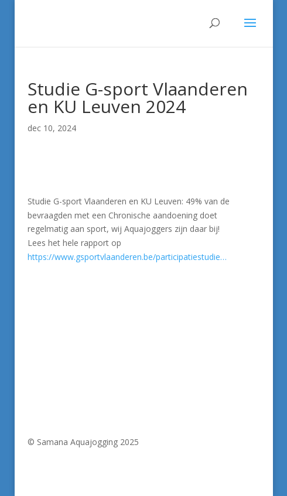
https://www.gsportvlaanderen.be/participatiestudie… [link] (127, 256)
